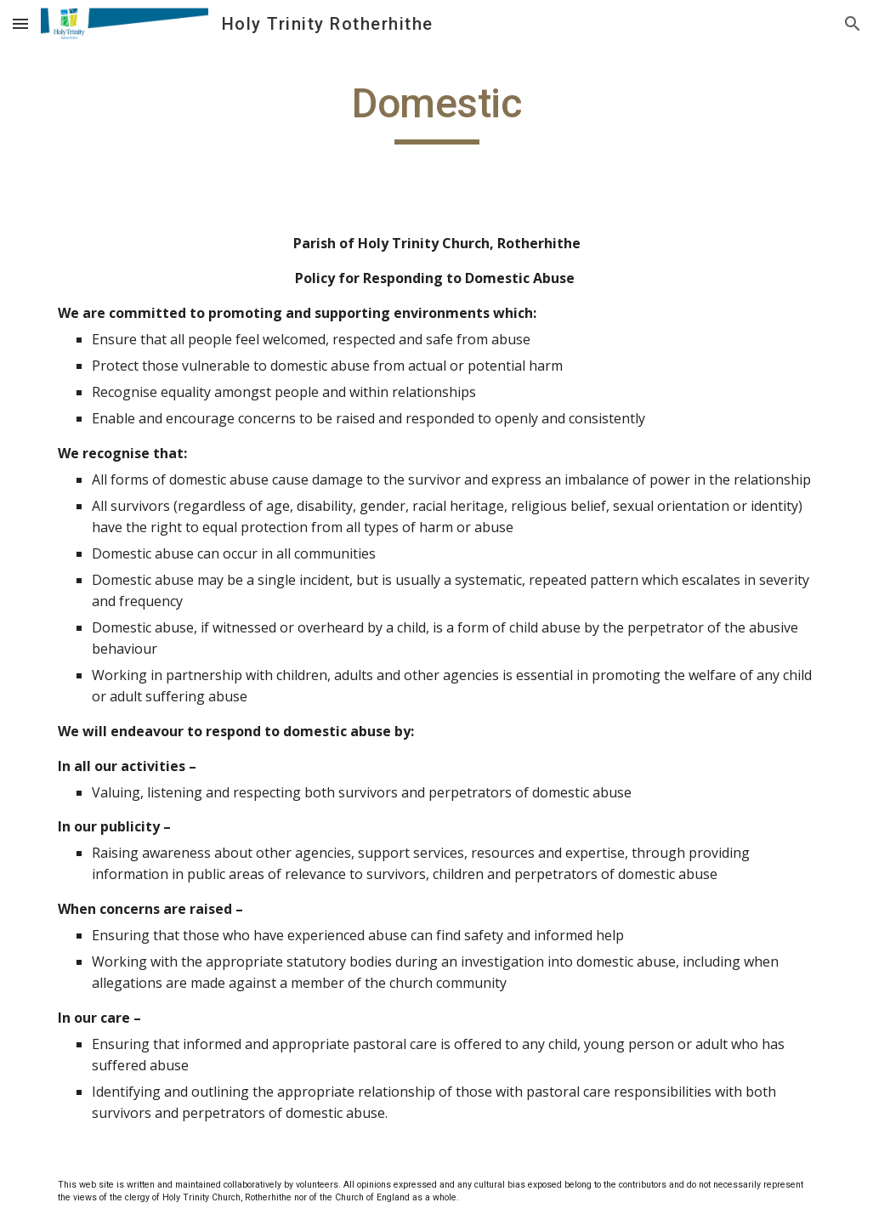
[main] (437, 111)
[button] (20, 23)
